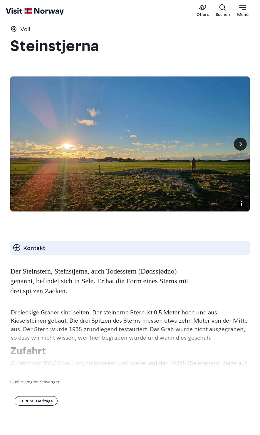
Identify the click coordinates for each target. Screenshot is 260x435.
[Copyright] (241, 203)
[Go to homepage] (17, 11)
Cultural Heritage (36, 400)
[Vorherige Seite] (19, 144)
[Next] (240, 144)
